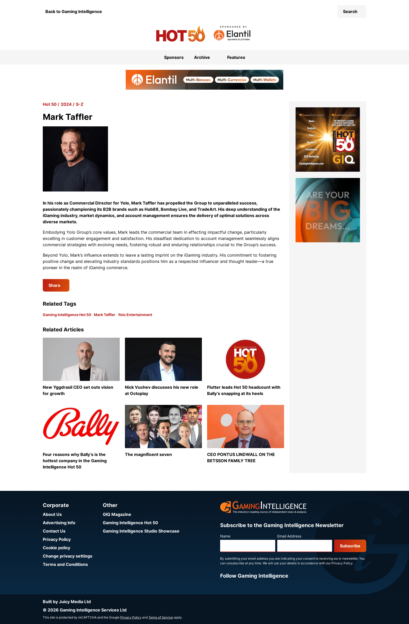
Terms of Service (160, 617)
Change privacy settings (67, 556)
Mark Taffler (104, 314)
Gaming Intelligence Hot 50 (67, 314)
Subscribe (350, 545)
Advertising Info (59, 522)
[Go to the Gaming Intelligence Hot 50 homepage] (180, 34)
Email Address (289, 536)
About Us (52, 514)
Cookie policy (56, 547)
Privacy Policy (57, 539)
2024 (66, 104)
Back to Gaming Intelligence (73, 11)
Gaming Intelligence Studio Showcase (141, 531)
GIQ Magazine (117, 514)
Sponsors (174, 57)
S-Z (79, 104)
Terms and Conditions (65, 564)
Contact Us (54, 531)
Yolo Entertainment (135, 314)
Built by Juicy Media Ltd (67, 601)
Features (236, 57)
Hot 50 (50, 104)
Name (225, 536)
